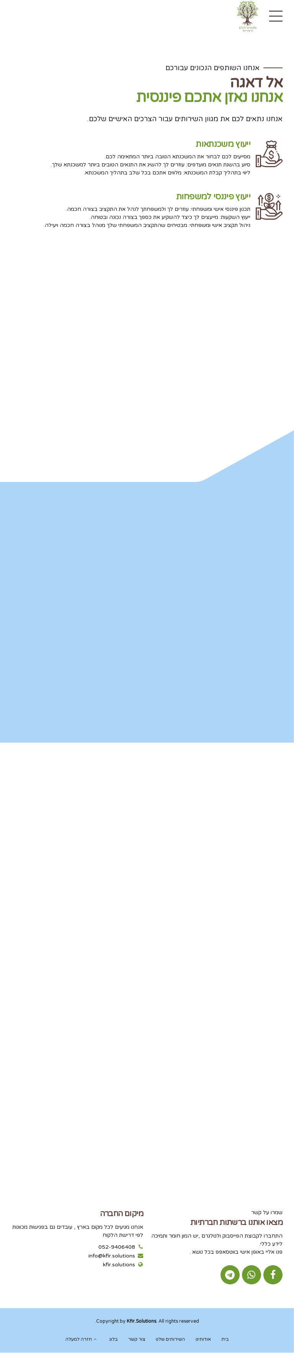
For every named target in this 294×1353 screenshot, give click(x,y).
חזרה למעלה (78, 1339)
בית (225, 1339)
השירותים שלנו (170, 1339)
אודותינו (203, 1339)
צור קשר (136, 1339)
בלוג (113, 1339)
